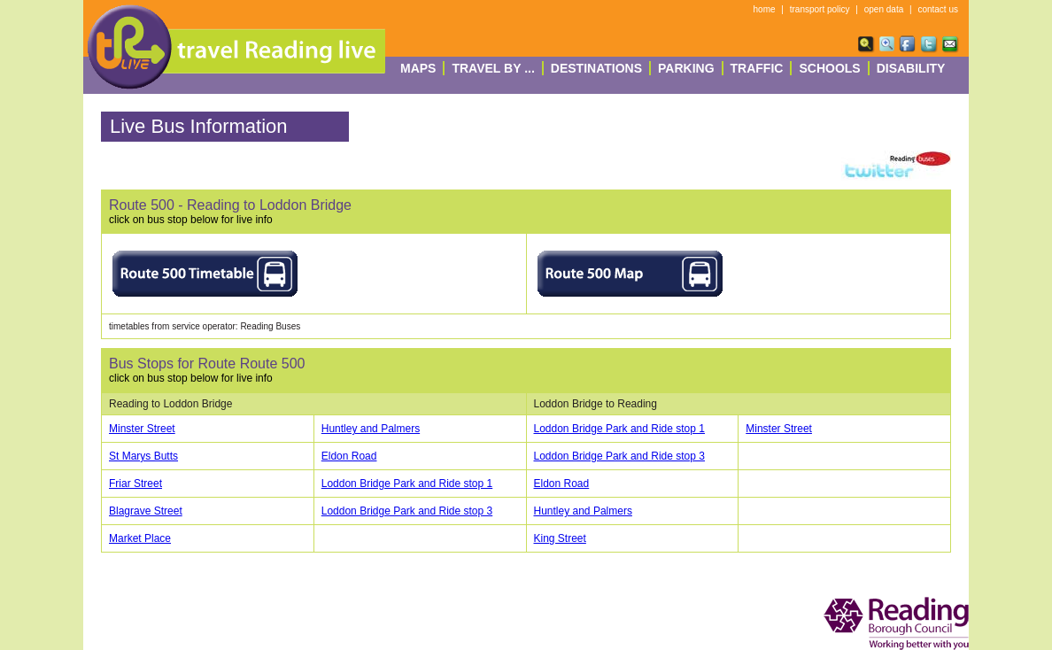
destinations (596, 68)
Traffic (757, 68)
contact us (937, 9)
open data (884, 9)
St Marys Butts (143, 456)
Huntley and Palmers (370, 428)
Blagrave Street (145, 511)
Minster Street (142, 428)
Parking (686, 68)
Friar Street (135, 483)
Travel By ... (493, 68)
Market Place (140, 538)
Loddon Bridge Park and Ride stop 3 (619, 456)
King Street (560, 538)
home (765, 9)
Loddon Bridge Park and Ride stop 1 (619, 428)
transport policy (820, 9)
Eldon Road (349, 456)
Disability (911, 68)
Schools (829, 68)
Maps (418, 68)
